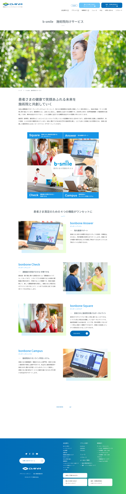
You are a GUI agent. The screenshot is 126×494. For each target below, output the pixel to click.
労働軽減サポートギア (104, 459)
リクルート (119, 10)
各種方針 (65, 452)
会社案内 (65, 10)
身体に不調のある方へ (72, 475)
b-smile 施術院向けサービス (106, 448)
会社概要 (65, 450)
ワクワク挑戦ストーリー (69, 465)
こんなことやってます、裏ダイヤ (71, 463)
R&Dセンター (66, 457)
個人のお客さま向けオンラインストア (89, 5)
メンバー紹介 (66, 467)
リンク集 (65, 469)
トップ (20, 90)
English (74, 5)
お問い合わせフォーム (29, 461)
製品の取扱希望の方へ (87, 463)
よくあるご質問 (84, 460)
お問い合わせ (109, 10)
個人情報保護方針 (38, 474)
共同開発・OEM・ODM (104, 450)
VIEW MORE (76, 333)
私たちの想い (66, 446)
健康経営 (65, 461)
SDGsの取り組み (67, 459)
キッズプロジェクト (103, 452)
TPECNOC (82, 450)
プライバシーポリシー (25, 474)
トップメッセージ (67, 448)
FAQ (101, 10)
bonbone (82, 446)
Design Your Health (103, 461)
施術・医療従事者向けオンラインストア (112, 5)
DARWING (82, 448)
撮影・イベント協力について (89, 465)
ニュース (94, 10)
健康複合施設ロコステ (68, 454)
